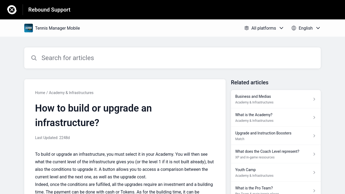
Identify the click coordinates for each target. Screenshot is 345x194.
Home (40, 93)
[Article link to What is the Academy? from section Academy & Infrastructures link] (276, 117)
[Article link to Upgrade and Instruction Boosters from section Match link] (276, 136)
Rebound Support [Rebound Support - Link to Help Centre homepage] (49, 9)
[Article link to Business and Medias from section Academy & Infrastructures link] (276, 99)
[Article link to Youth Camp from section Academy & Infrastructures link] (276, 172)
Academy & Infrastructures (71, 93)
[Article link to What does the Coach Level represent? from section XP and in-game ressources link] (276, 154)
